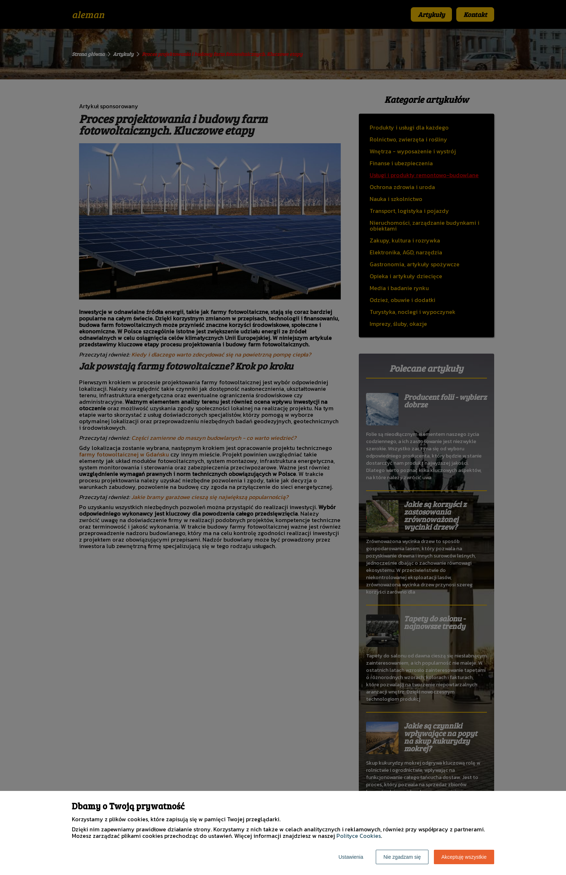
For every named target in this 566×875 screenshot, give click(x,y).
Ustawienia (351, 857)
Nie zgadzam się (402, 857)
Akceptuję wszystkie (464, 857)
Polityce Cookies (358, 835)
